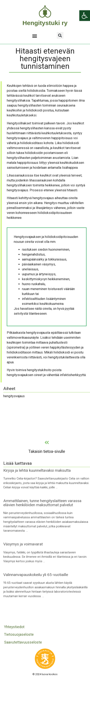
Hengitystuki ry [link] (45, 22)
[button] (35, 36)
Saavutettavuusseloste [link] (23, 642)
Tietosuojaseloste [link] (19, 634)
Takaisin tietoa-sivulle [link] (46, 451)
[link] (84, 15)
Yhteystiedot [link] (14, 627)
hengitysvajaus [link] (14, 396)
